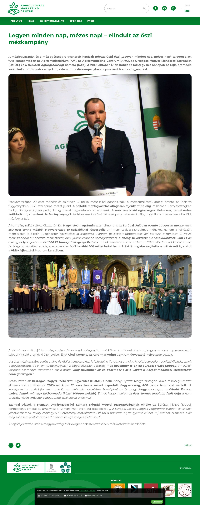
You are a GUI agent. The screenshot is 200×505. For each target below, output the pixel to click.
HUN (187, 5)
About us (16, 21)
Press (90, 21)
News (31, 21)
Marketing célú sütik (94, 496)
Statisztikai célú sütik (74, 496)
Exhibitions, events (52, 21)
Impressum (186, 468)
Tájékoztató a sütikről (87, 491)
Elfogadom (157, 502)
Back (188, 445)
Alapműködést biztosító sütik (51, 496)
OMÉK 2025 (75, 21)
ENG (187, 11)
